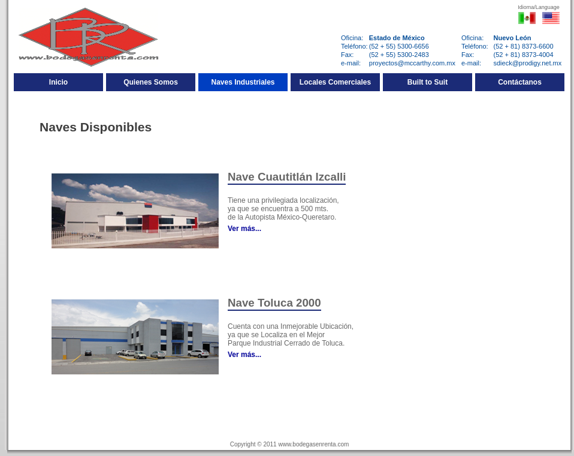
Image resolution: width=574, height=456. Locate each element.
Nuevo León (512, 37)
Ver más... (244, 228)
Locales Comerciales (335, 82)
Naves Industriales (242, 82)
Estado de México (397, 37)
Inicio (58, 82)
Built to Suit (427, 82)
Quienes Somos (150, 82)
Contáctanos (520, 82)
